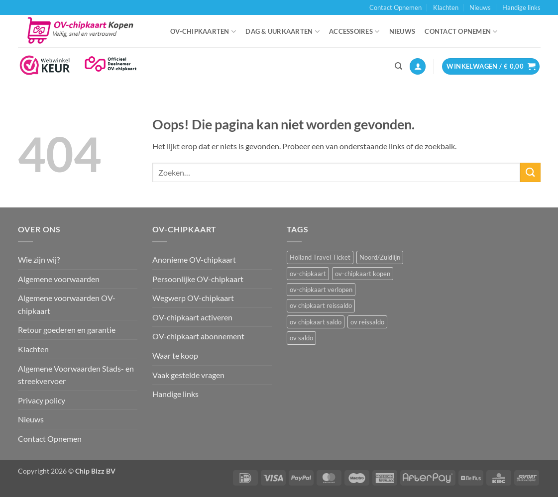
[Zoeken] (398, 66)
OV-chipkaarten (203, 31)
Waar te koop (175, 355)
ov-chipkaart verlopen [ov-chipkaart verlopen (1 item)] (321, 290)
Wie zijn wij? (39, 259)
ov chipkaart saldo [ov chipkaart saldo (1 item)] (315, 322)
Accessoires (354, 31)
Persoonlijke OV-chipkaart (197, 279)
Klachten (445, 7)
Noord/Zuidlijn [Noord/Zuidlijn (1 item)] (379, 257)
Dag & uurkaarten (282, 31)
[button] (418, 66)
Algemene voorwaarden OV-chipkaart (66, 304)
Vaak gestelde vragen (188, 375)
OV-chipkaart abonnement (198, 336)
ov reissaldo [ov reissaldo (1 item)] (367, 322)
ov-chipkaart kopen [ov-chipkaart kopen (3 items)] (362, 274)
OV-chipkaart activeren (192, 317)
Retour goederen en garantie (66, 329)
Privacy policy (41, 400)
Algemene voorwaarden (59, 279)
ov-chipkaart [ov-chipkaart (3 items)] (308, 274)
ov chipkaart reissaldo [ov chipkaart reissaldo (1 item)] (321, 305)
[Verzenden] (530, 172)
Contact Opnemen (395, 7)
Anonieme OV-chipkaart (194, 259)
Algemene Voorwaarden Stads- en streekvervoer (76, 375)
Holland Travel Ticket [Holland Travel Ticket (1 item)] (320, 257)
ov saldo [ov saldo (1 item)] (301, 338)
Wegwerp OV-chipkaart (193, 297)
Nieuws (480, 7)
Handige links (521, 7)
